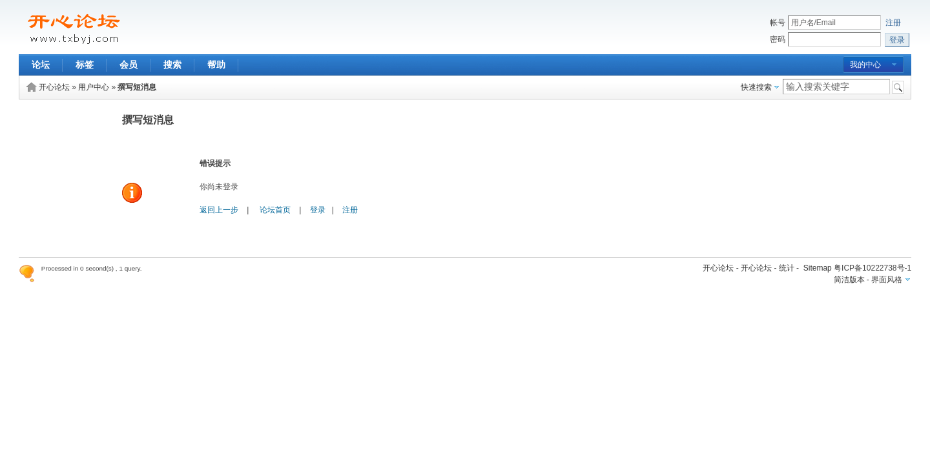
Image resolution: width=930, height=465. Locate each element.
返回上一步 (219, 209)
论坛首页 (275, 209)
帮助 (216, 64)
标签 (85, 64)
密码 (777, 39)
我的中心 (865, 64)
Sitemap (817, 268)
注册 (893, 22)
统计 (786, 268)
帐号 (777, 22)
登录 (318, 209)
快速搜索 (756, 87)
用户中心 (93, 87)
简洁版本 (849, 279)
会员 (128, 64)
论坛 (41, 64)
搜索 (172, 64)
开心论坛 (54, 87)
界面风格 (886, 279)
